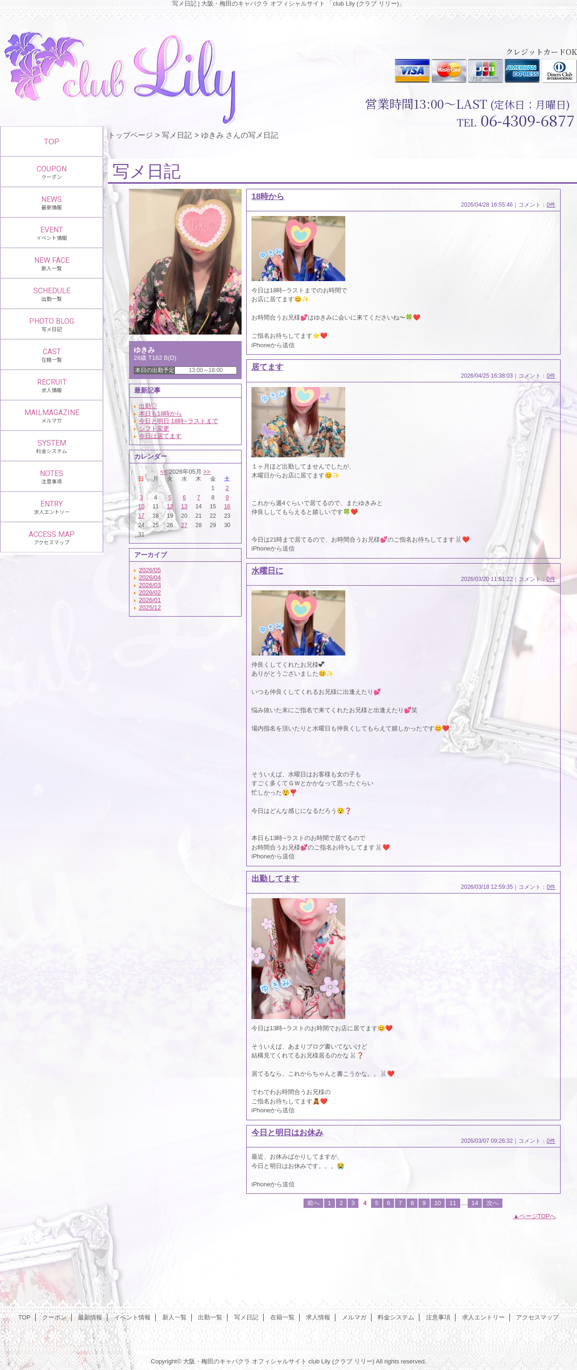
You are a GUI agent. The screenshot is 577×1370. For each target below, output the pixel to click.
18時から (267, 196)
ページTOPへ (537, 1216)
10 (141, 506)
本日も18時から (160, 413)
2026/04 (150, 577)
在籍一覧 (282, 1317)
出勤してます (275, 878)
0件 (551, 204)
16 (227, 506)
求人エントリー (483, 1317)
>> (206, 471)
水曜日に (267, 570)
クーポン (54, 1317)
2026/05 (150, 569)
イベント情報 (132, 1317)
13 (184, 506)
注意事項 (438, 1317)
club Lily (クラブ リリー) (341, 1361)
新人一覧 (174, 1317)
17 (141, 516)
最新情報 (90, 1317)
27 (184, 525)
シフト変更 (154, 428)
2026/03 (150, 584)
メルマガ (354, 1317)
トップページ (130, 135)
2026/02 (150, 592)
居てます (267, 367)
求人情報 (318, 1317)
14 (474, 1202)
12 (170, 506)
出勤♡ (148, 406)
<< (163, 471)
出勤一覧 (210, 1317)
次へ (492, 1202)
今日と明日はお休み (287, 1132)
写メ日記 (177, 135)
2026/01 (150, 599)
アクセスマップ (537, 1317)
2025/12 (150, 607)
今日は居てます (160, 435)
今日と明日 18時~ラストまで (178, 420)
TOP (52, 141)
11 (452, 1202)
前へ (313, 1202)
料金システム (396, 1317)
